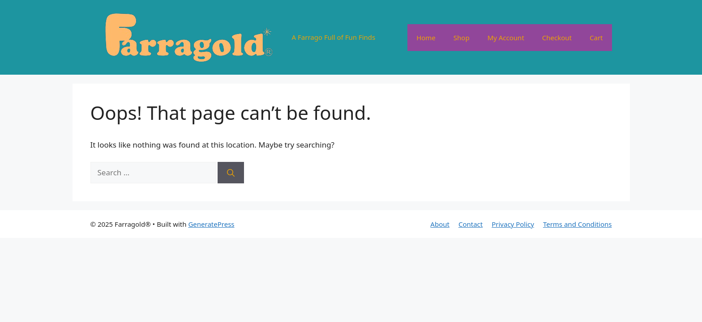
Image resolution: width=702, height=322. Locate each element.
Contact (470, 224)
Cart (596, 37)
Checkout (557, 37)
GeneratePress (211, 224)
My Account (506, 37)
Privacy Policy (513, 224)
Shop (462, 37)
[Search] (231, 172)
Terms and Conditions (577, 224)
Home (426, 37)
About (439, 224)
